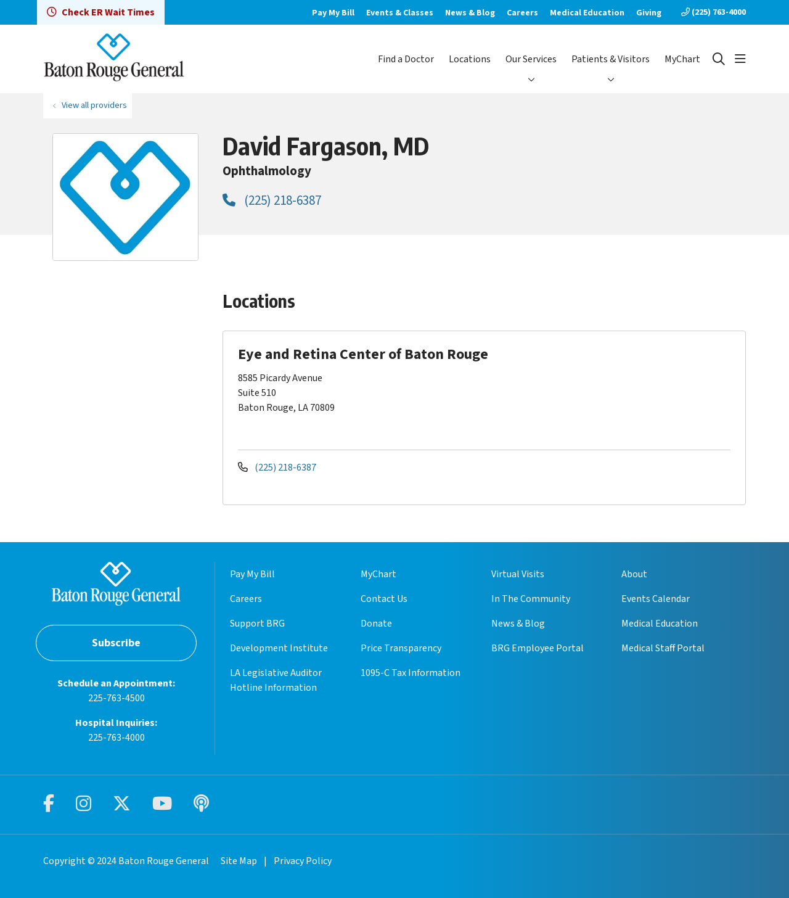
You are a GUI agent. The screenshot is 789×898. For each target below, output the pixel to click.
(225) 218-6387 (272, 200)
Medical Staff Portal (663, 648)
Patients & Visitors (610, 59)
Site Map (239, 861)
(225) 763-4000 (713, 12)
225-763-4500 (116, 698)
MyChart (682, 59)
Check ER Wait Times (101, 12)
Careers (522, 13)
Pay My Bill (333, 13)
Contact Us (384, 599)
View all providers (94, 105)
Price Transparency (401, 648)
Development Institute (279, 648)
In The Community (530, 599)
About (634, 574)
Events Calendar (655, 599)
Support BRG (257, 623)
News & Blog (470, 13)
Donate (376, 623)
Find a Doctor (406, 59)
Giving (648, 13)
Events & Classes (399, 13)
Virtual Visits (517, 574)
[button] (740, 59)
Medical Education (587, 13)
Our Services (531, 59)
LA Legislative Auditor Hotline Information (276, 680)
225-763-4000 (116, 737)
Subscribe (116, 643)
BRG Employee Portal (537, 648)
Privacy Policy (303, 861)
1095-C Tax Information (410, 673)
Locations (470, 59)
